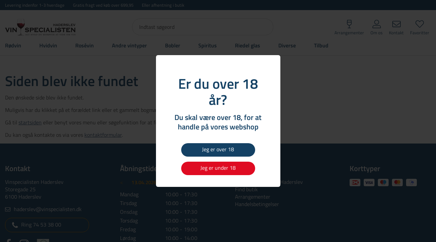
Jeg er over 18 (218, 149)
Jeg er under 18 (218, 168)
